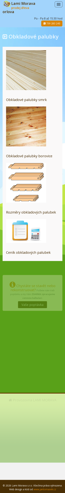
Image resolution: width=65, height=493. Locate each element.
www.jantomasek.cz (44, 489)
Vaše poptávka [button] (32, 304)
